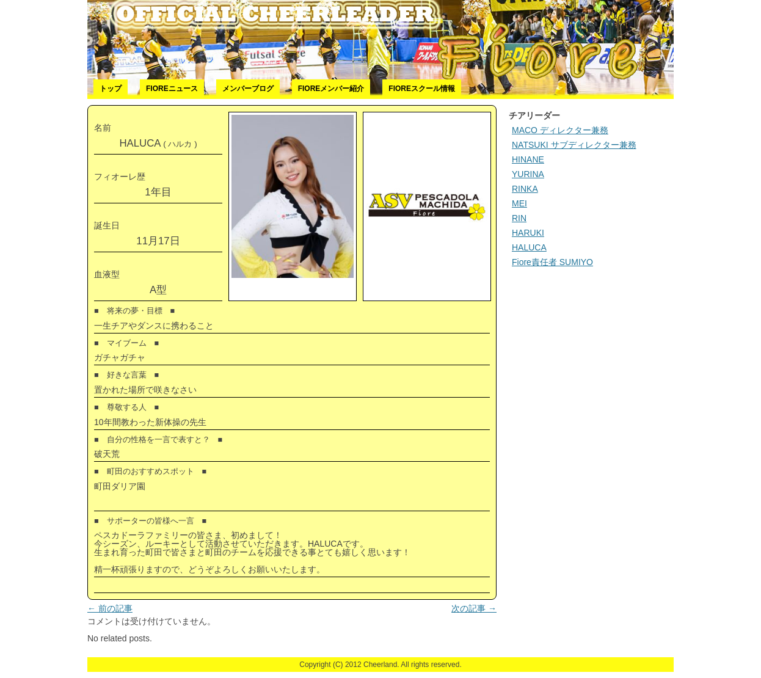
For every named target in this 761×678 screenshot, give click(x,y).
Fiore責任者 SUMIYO (552, 262)
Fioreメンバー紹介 (331, 88)
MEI (519, 203)
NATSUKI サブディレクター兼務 (574, 145)
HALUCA (529, 247)
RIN (519, 218)
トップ (111, 88)
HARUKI (528, 233)
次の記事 (474, 608)
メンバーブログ (248, 88)
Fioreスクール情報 (421, 88)
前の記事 (110, 608)
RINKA (525, 189)
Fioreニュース (172, 88)
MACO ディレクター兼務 (560, 130)
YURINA (528, 174)
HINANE (528, 159)
